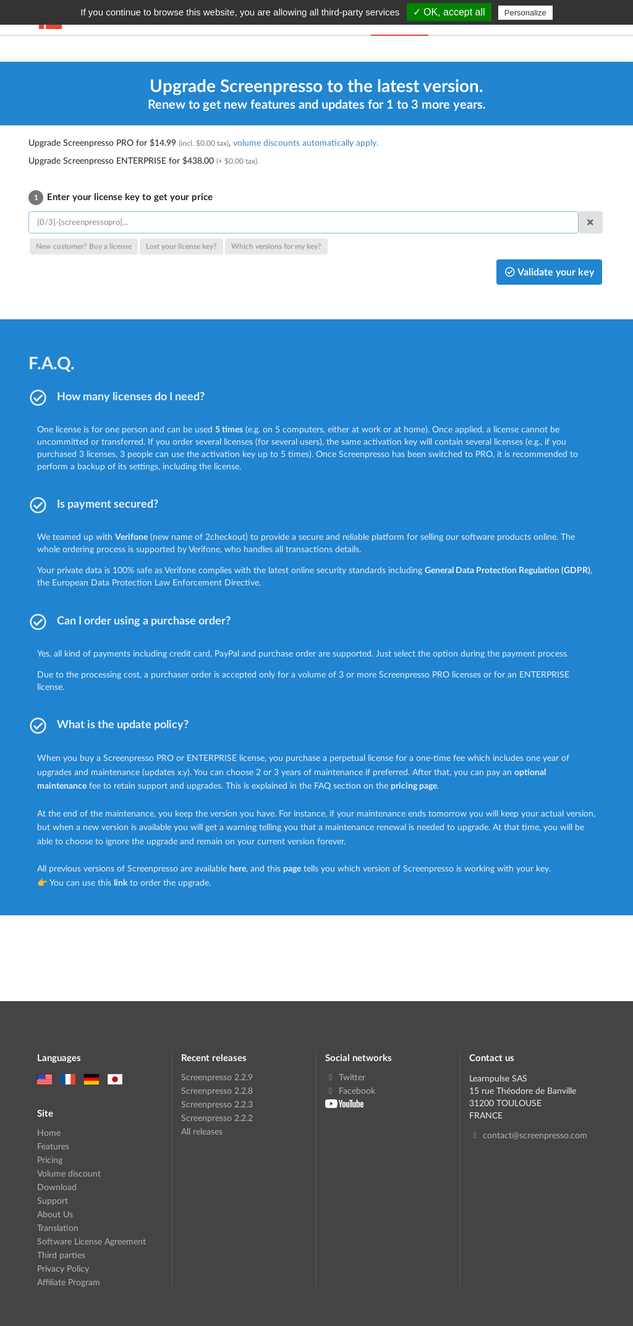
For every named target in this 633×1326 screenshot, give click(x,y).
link (120, 882)
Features (53, 1146)
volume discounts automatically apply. (305, 142)
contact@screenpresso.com (528, 1135)
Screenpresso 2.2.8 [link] (217, 1090)
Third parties (61, 1254)
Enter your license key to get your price (120, 196)
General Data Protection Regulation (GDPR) (507, 569)
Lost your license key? (181, 246)
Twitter (345, 1077)
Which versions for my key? (276, 246)
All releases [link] (202, 1131)
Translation (58, 1227)
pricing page (414, 785)
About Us (55, 1214)
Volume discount (69, 1173)
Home (49, 1133)
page (292, 868)
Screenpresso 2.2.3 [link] (217, 1104)
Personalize (525, 12)
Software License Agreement (91, 1241)
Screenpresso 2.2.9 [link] (217, 1077)
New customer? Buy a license (84, 246)
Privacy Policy (63, 1268)
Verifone (131, 536)
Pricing (49, 1159)
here (237, 868)
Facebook (350, 1090)
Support (52, 1200)
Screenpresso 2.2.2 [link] (217, 1117)
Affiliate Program (68, 1282)
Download (57, 1186)
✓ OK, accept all (449, 12)
